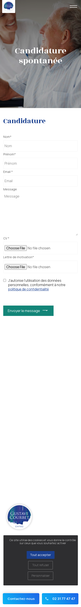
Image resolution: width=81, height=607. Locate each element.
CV (6, 238)
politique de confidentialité (28, 289)
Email (8, 171)
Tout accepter (40, 555)
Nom (7, 136)
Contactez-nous (21, 598)
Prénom (9, 154)
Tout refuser (40, 565)
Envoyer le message (24, 310)
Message (10, 189)
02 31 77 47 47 (60, 599)
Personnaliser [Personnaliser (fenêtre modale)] (41, 576)
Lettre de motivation (18, 257)
